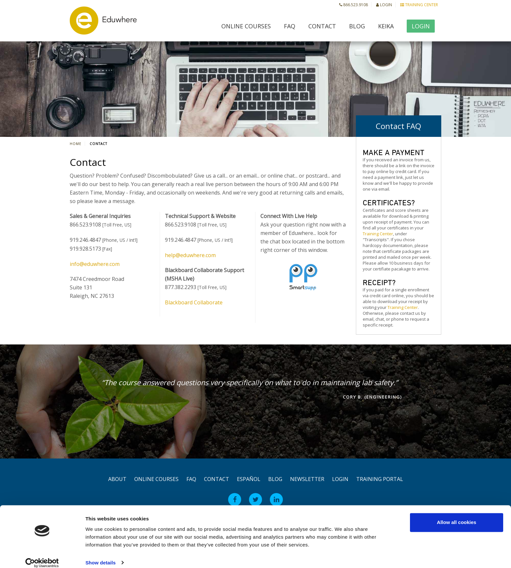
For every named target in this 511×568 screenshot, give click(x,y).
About (117, 479)
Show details (100, 555)
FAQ (289, 26)
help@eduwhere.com (190, 255)
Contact (322, 26)
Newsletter (307, 479)
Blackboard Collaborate (194, 302)
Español (248, 479)
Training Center (419, 4)
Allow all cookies (456, 515)
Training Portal (379, 479)
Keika (386, 26)
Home (75, 143)
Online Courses (246, 26)
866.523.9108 (353, 4)
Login (384, 4)
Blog (357, 26)
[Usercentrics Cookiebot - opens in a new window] (42, 555)
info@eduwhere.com (95, 264)
